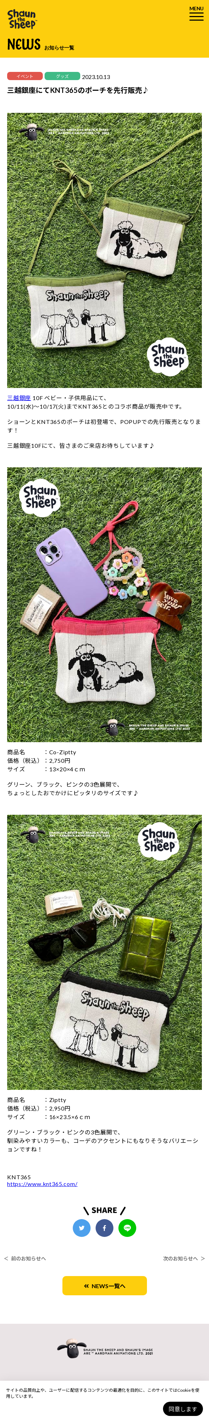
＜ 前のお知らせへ (25, 1258)
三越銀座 (19, 397)
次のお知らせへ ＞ (184, 1258)
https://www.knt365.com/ (42, 1183)
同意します (183, 1409)
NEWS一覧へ (105, 1285)
